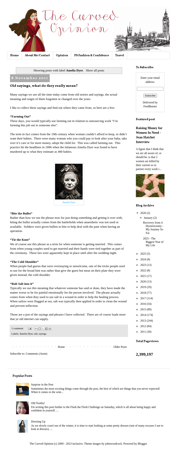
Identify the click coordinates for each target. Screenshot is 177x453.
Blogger (142, 443)
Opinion (62, 55)
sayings (42, 333)
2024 (143, 259)
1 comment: (17, 328)
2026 (143, 212)
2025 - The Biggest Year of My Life (153, 242)
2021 (143, 275)
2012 (143, 326)
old (35, 333)
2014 (143, 314)
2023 (143, 264)
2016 (143, 303)
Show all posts (95, 70)
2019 (143, 287)
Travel (119, 55)
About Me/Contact (37, 55)
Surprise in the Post (42, 384)
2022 (143, 270)
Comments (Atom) (36, 353)
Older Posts (120, 346)
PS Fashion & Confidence (91, 55)
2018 (143, 292)
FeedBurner (150, 106)
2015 (143, 309)
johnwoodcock (113, 443)
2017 (143, 298)
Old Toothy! (38, 403)
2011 (143, 331)
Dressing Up (38, 421)
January (148, 217)
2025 (143, 253)
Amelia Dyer (26, 333)
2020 (143, 281)
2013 (143, 320)
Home (14, 55)
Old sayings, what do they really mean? (44, 85)
